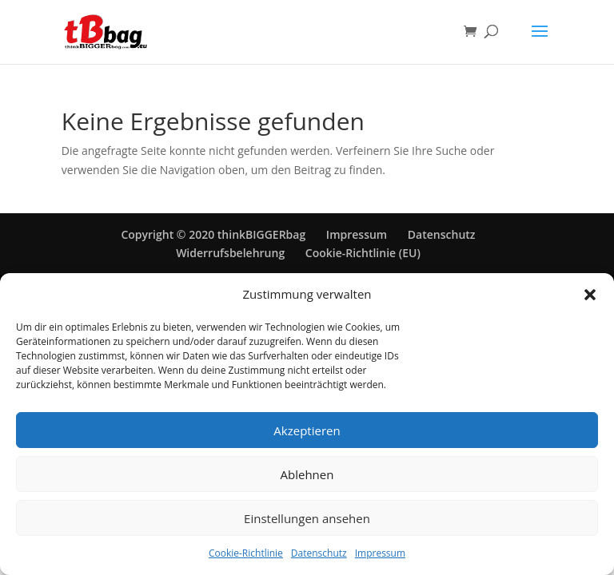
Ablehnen (307, 474)
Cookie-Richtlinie (246, 553)
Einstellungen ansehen (307, 518)
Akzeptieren (306, 430)
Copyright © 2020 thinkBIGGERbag (213, 234)
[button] (590, 295)
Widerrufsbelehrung (230, 252)
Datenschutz (319, 553)
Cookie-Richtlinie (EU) (363, 252)
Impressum (380, 553)
